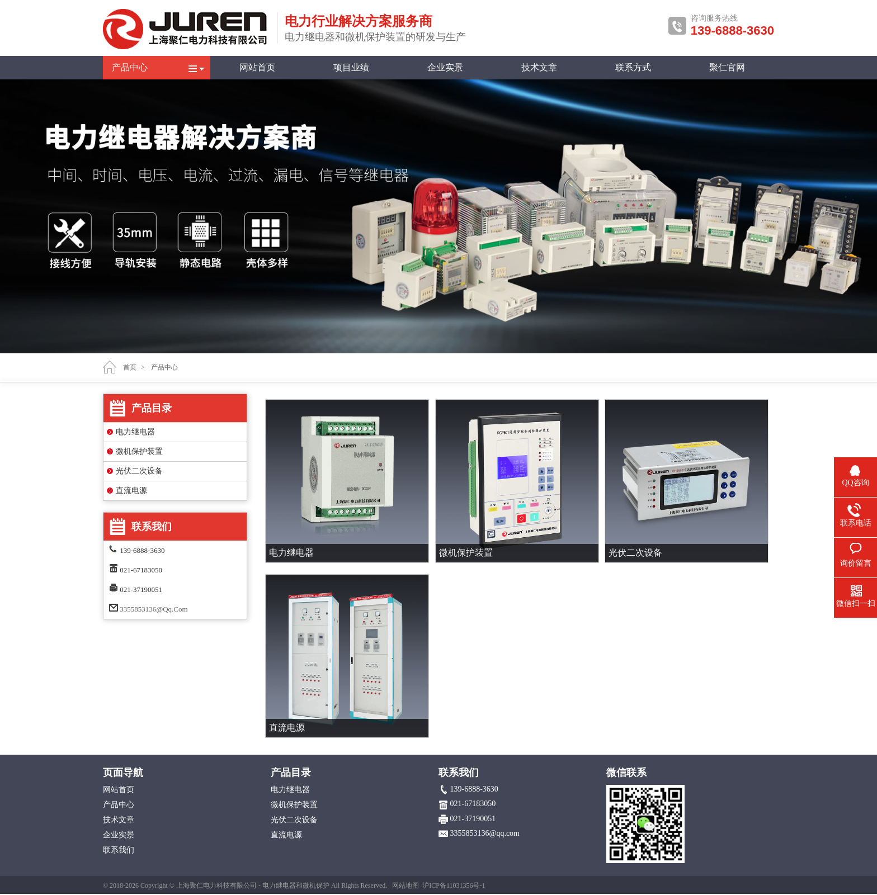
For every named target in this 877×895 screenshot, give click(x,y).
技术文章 (539, 67)
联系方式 (633, 67)
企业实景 (445, 67)
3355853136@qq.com (153, 609)
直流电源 (131, 490)
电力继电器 (135, 432)
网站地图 (405, 885)
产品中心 (130, 67)
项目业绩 (351, 67)
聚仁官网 (727, 67)
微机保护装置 (139, 451)
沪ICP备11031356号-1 (453, 885)
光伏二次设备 (139, 471)
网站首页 (257, 67)
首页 (129, 367)
